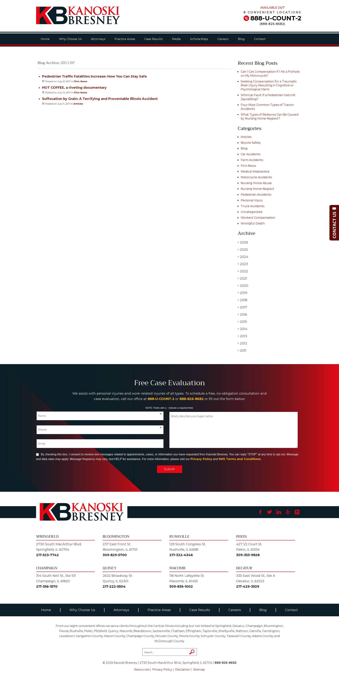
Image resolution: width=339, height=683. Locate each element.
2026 (243, 242)
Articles (78, 103)
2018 (242, 300)
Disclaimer (182, 669)
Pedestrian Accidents (256, 194)
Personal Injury (252, 200)
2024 (243, 256)
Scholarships (199, 39)
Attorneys (98, 39)
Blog (241, 39)
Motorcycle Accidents (256, 177)
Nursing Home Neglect (257, 189)
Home (45, 39)
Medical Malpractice (255, 171)
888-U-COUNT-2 (275, 18)
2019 (242, 292)
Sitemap (199, 669)
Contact (260, 39)
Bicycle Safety (251, 142)
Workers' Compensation (258, 217)
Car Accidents (250, 154)
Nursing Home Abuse (256, 183)
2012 (242, 343)
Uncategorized (251, 212)
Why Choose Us (70, 39)
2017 (242, 307)
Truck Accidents (252, 206)
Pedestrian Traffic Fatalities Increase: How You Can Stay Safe (94, 76)
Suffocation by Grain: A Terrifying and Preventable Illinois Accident (100, 99)
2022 (243, 271)
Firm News (80, 81)
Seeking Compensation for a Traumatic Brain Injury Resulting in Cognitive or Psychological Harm (269, 85)
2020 (243, 285)
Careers (222, 39)
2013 (242, 336)
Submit (169, 469)
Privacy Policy (201, 459)
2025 (243, 249)
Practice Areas (125, 39)
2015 (242, 321)
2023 (243, 264)
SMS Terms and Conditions (239, 459)
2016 (242, 314)
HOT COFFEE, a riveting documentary (74, 88)
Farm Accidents (252, 160)
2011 (242, 350)
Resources (141, 669)
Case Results (153, 39)
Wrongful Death (253, 223)
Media (176, 39)
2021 (242, 278)
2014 (242, 328)
